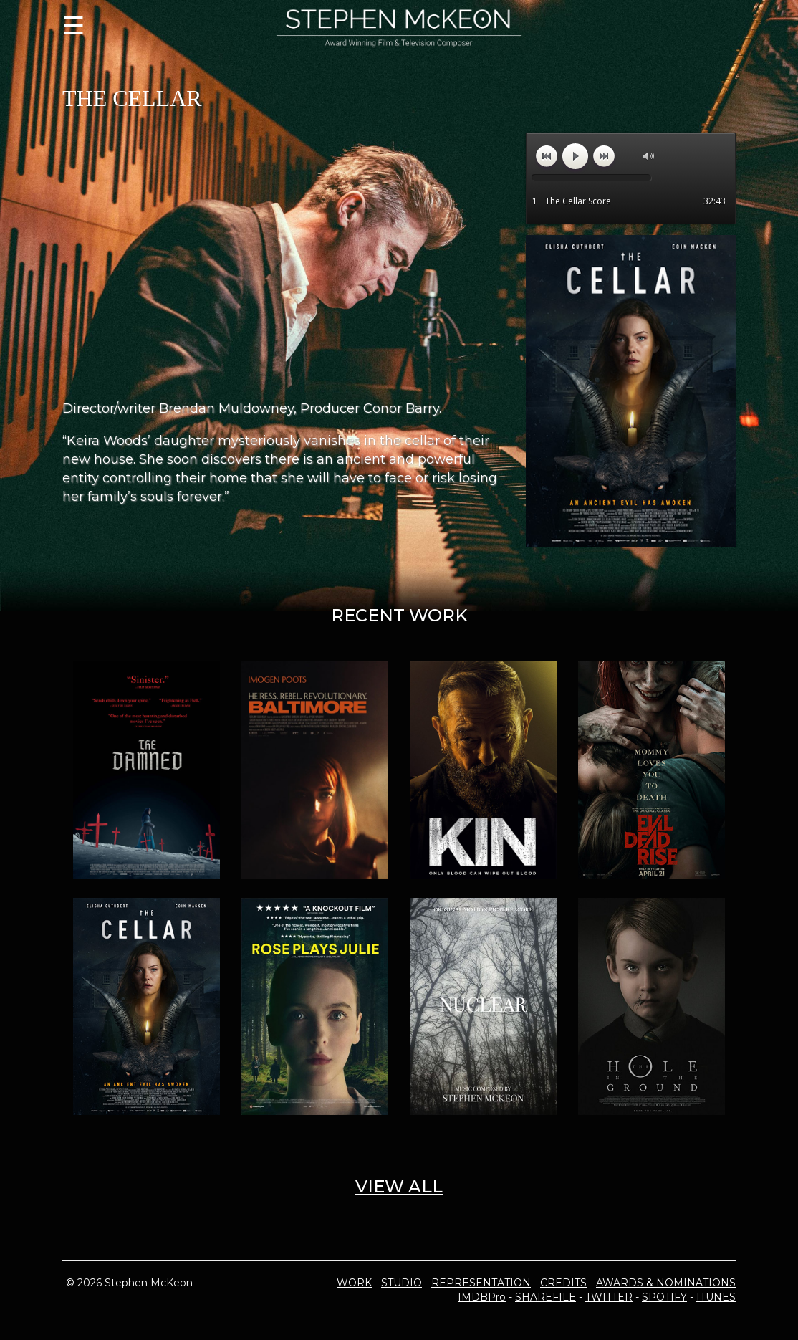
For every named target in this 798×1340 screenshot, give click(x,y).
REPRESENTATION (481, 1282)
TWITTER (609, 1297)
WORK (354, 1282)
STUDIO (401, 1282)
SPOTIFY (664, 1297)
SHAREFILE (545, 1297)
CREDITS (563, 1282)
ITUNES (716, 1297)
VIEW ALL (399, 1186)
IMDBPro (482, 1297)
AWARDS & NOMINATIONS (666, 1282)
